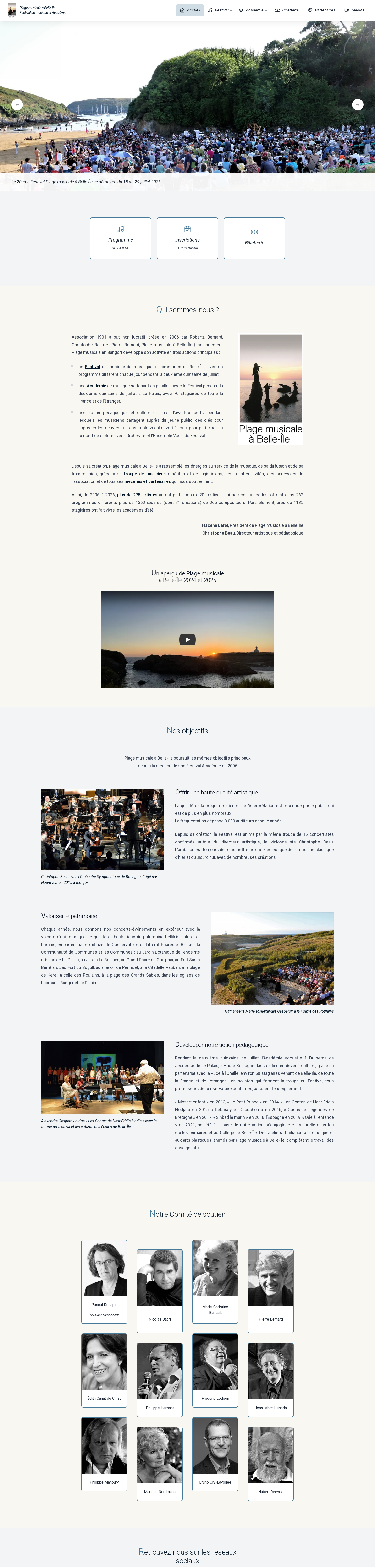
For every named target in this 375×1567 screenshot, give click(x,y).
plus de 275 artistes (137, 494)
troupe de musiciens (145, 473)
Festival (220, 10)
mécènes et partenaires (148, 481)
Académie (253, 10)
